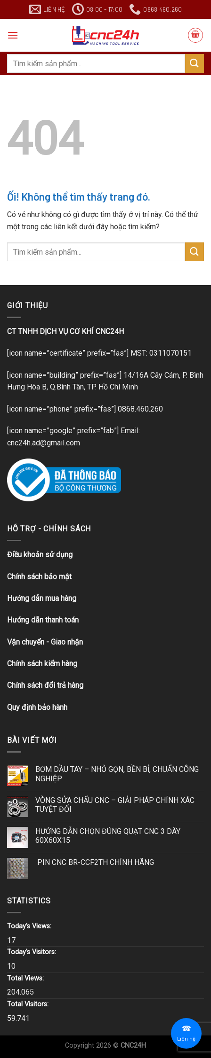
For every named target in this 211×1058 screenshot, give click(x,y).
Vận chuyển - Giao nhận (45, 642)
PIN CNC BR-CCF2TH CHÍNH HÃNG (94, 862)
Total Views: (26, 978)
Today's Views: (30, 926)
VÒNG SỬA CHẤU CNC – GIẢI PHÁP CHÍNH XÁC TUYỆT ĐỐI (115, 805)
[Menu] (12, 35)
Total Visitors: (28, 1004)
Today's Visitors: (32, 952)
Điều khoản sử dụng (40, 554)
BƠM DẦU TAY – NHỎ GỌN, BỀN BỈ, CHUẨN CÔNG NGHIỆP (117, 774)
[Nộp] (194, 63)
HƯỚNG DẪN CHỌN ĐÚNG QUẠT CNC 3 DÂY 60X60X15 (107, 836)
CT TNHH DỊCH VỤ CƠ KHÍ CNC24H (65, 331)
